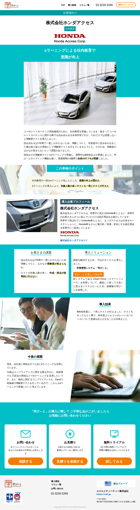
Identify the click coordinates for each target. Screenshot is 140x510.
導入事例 (72, 5)
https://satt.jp (104, 494)
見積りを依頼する (70, 461)
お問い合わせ (57, 488)
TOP (63, 5)
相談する (25, 461)
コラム (84, 5)
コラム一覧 (56, 484)
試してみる (114, 461)
